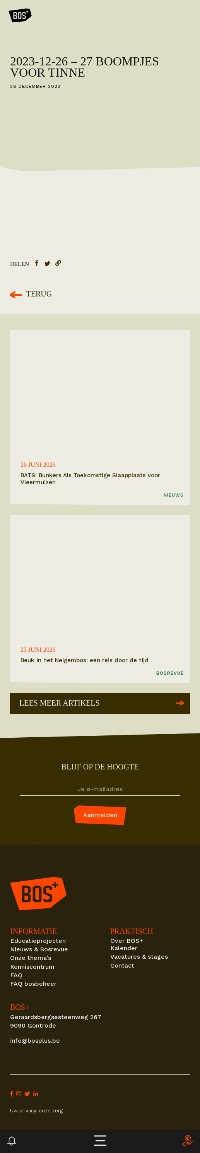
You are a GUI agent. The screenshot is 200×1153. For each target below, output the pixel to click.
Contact (122, 965)
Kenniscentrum (32, 966)
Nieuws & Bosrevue (39, 949)
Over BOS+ (126, 940)
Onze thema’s (30, 957)
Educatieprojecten (38, 940)
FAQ (16, 975)
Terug (31, 294)
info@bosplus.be (35, 1040)
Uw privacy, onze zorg (36, 1111)
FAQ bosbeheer (33, 983)
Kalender (123, 948)
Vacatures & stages (139, 956)
